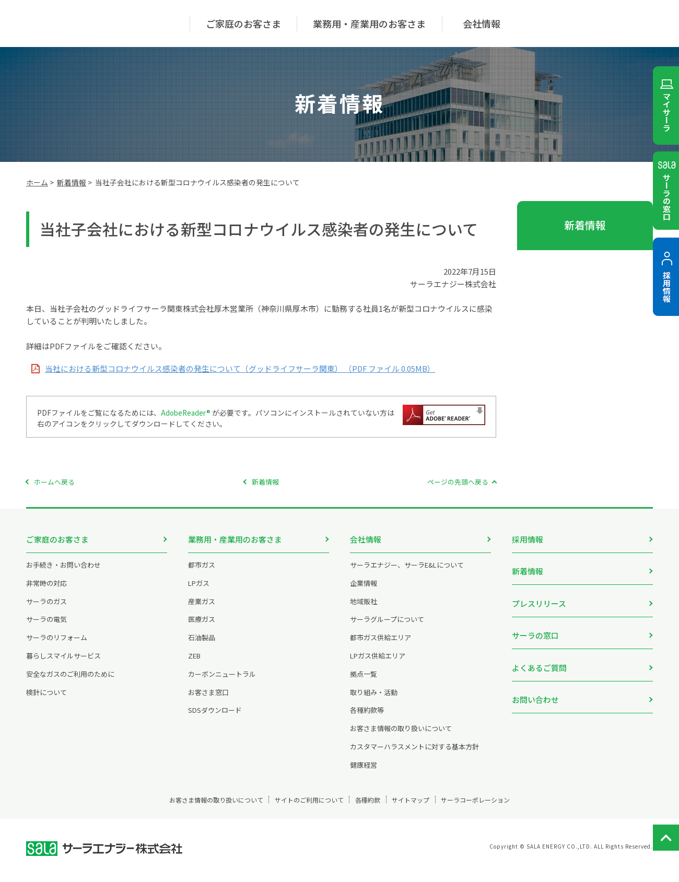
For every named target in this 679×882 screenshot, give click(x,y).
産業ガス (201, 609)
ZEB (194, 663)
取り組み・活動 (373, 699)
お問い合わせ (535, 682)
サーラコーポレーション (513, 807)
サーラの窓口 (535, 624)
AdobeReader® (186, 412)
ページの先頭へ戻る (457, 482)
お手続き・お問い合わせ (63, 572)
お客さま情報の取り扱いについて (401, 736)
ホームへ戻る (54, 482)
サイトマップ (429, 807)
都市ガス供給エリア (380, 645)
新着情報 (71, 182)
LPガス (198, 590)
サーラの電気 (46, 627)
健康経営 (363, 772)
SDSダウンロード (215, 718)
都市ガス (201, 572)
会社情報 (365, 539)
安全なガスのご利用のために (70, 681)
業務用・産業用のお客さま (235, 539)
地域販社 (363, 609)
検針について (46, 699)
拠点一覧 (363, 681)
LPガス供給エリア (377, 663)
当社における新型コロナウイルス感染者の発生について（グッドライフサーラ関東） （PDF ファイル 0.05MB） (240, 368)
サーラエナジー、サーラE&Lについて (407, 572)
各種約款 (370, 807)
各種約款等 (367, 718)
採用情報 (527, 539)
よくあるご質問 (539, 653)
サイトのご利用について (293, 807)
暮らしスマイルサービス (63, 663)
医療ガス (201, 627)
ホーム (37, 182)
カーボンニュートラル (222, 681)
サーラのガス (46, 609)
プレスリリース (539, 596)
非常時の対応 (46, 590)
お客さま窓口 (208, 699)
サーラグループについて (387, 627)
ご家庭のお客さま (57, 539)
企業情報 (363, 590)
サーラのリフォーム (56, 645)
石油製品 (201, 645)
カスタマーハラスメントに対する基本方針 (414, 754)
